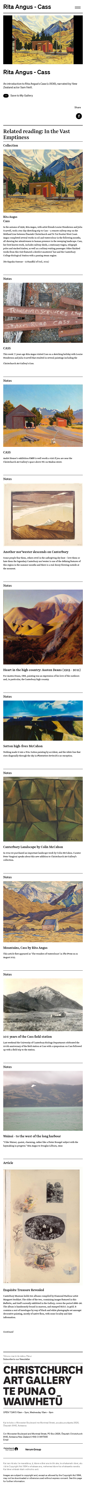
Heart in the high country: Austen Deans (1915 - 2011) (42, 669)
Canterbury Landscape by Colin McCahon (33, 846)
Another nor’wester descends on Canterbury (35, 551)
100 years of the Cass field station (27, 1036)
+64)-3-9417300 (40, 1436)
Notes (7, 279)
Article (8, 1163)
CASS (7, 348)
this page (77, 1478)
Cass (43, 219)
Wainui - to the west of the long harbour (32, 1136)
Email (5, 1439)
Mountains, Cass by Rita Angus (25, 947)
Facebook (79, 116)
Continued (8, 1331)
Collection (10, 145)
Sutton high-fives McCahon (23, 746)
